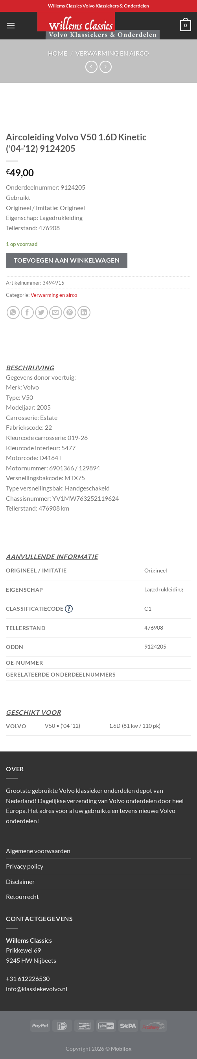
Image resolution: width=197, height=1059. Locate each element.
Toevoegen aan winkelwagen (67, 260)
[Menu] (10, 25)
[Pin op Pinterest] (69, 312)
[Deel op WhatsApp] (13, 312)
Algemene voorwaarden (38, 850)
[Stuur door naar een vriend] (55, 312)
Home (57, 53)
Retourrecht (22, 896)
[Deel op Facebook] (27, 312)
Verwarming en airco (112, 53)
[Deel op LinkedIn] (83, 312)
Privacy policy (24, 866)
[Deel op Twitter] (41, 312)
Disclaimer (20, 881)
